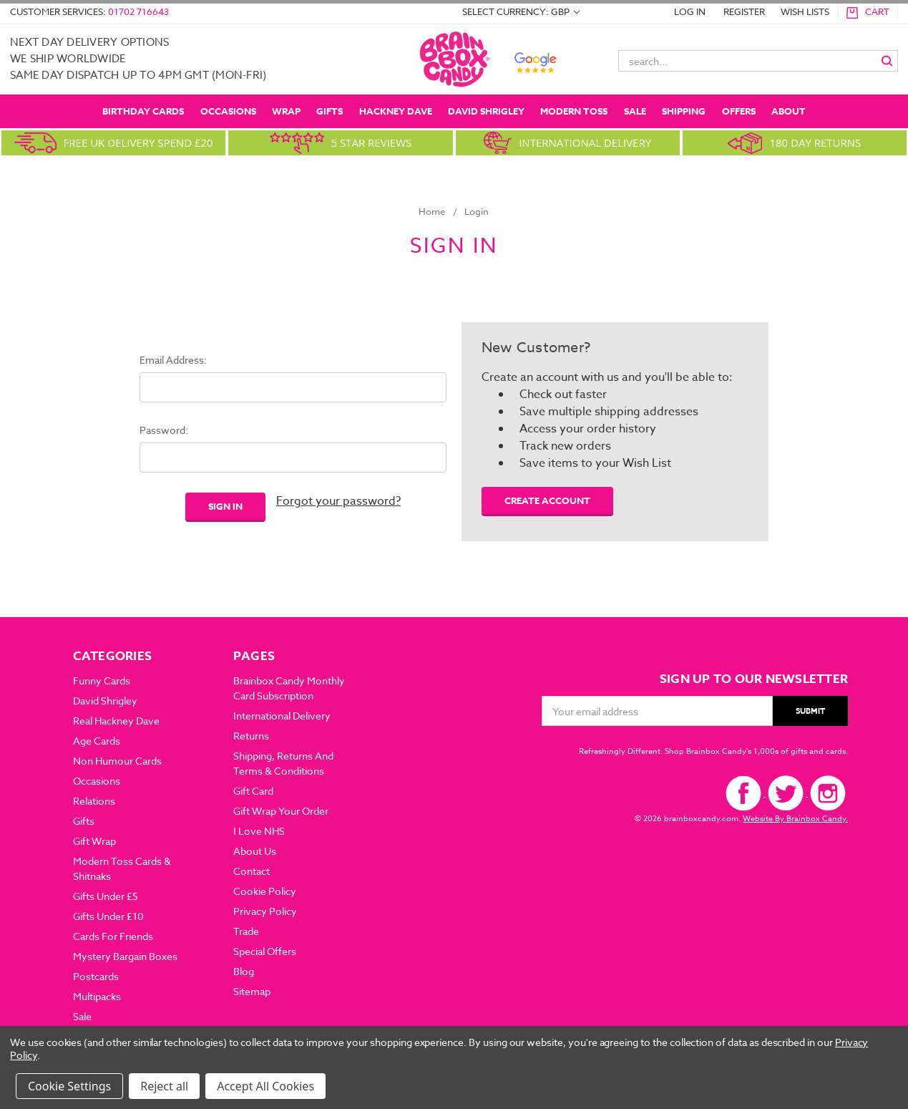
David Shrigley (486, 111)
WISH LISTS (805, 11)
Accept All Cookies (265, 1086)
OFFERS (739, 111)
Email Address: (173, 360)
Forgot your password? (338, 501)
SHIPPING (684, 111)
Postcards (96, 976)
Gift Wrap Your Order (280, 811)
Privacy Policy (265, 911)
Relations (94, 801)
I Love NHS (259, 831)
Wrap (286, 111)
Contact (251, 871)
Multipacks (97, 996)
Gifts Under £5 (105, 896)
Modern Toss (573, 111)
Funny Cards (101, 680)
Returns (251, 735)
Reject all (164, 1086)
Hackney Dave (395, 111)
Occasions (228, 111)
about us (254, 851)
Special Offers (264, 951)
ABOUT (788, 111)
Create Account (547, 500)
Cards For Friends (113, 936)
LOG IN (690, 11)
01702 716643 (138, 11)
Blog (243, 971)
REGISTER (744, 11)
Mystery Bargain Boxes (125, 956)
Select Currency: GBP (521, 11)
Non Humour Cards (117, 760)
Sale (635, 111)
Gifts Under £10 (108, 916)
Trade (246, 931)
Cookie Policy (264, 891)
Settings (89, 1086)
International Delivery (282, 715)
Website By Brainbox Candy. (795, 819)
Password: (164, 430)
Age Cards (96, 740)
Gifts (329, 111)
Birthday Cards (143, 111)
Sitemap (251, 991)
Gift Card (253, 791)
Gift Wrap (94, 841)
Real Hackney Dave (116, 720)
